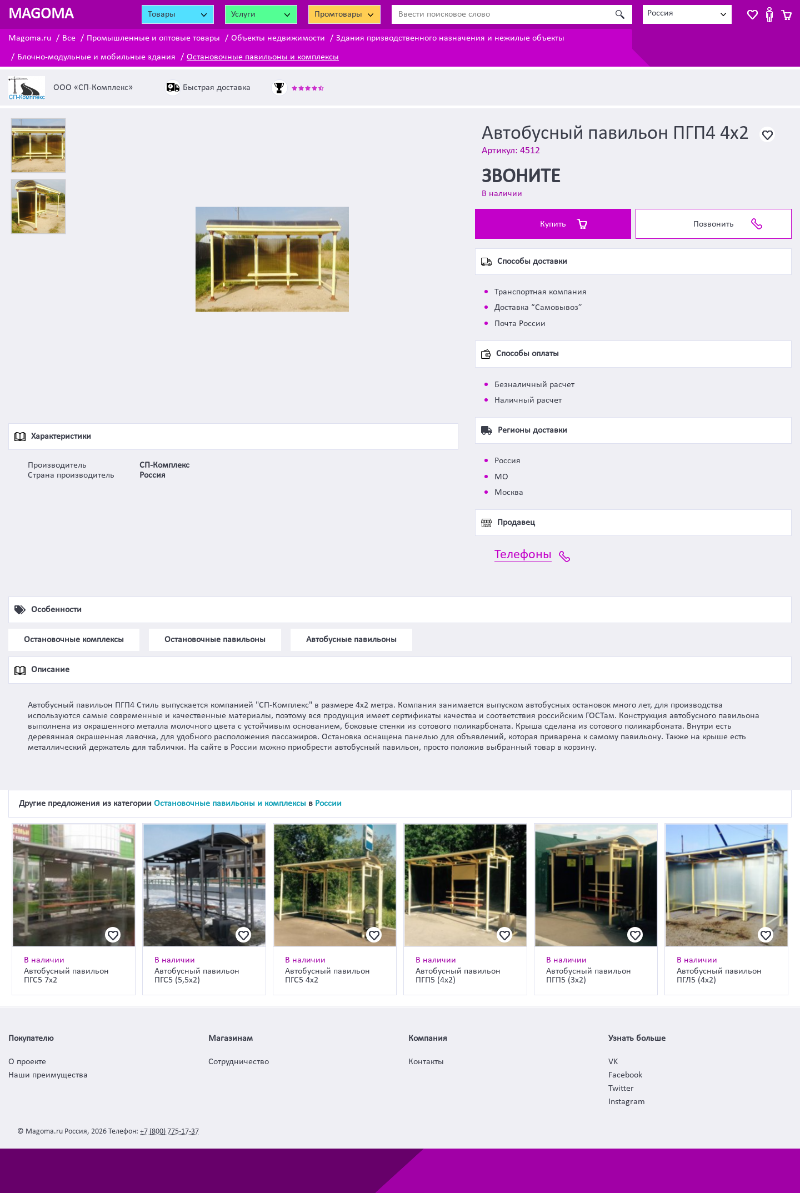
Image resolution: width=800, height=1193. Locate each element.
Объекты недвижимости (278, 38)
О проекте (27, 1061)
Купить (553, 224)
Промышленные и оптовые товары (153, 38)
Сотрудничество (238, 1061)
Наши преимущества (48, 1075)
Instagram (626, 1101)
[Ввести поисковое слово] (500, 14)
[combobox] (687, 14)
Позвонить (713, 224)
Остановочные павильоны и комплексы (263, 57)
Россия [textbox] (660, 13)
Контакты (426, 1061)
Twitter (621, 1088)
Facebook (625, 1075)
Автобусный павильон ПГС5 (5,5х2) (196, 976)
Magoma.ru (29, 38)
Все (69, 38)
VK (613, 1061)
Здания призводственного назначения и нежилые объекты (450, 38)
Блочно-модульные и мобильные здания (96, 57)
